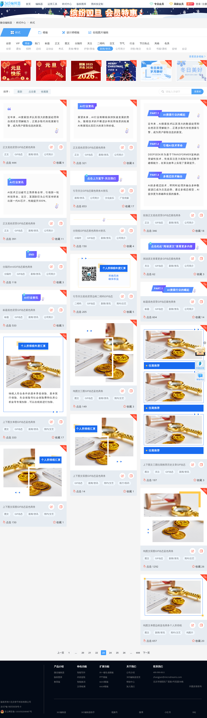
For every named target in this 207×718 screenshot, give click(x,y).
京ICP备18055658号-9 (11, 706)
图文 (6, 429)
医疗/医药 (124, 483)
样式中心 (67, 4)
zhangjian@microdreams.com (167, 677)
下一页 (146, 652)
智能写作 (81, 672)
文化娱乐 (109, 197)
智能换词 (81, 681)
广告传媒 (124, 197)
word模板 (104, 681)
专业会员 (159, 4)
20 (82, 652)
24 (110, 652)
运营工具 (52, 4)
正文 (6, 154)
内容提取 (81, 677)
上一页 (60, 652)
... (76, 652)
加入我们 (130, 686)
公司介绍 (130, 672)
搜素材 (197, 91)
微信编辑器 (6, 22)
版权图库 (81, 4)
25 (117, 652)
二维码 (78, 303)
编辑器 (39, 4)
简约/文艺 (49, 429)
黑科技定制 (97, 4)
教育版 (57, 681)
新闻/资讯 (33, 154)
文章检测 (81, 686)
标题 (6, 317)
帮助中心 (130, 681)
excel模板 (104, 686)
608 (138, 652)
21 (89, 652)
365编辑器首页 (133, 677)
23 (103, 652)
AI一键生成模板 (107, 672)
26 (124, 652)
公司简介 (48, 154)
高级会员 (179, 4)
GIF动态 (19, 154)
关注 (147, 265)
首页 (28, 4)
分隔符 (7, 273)
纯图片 (189, 632)
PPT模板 (103, 677)
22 (96, 652)
